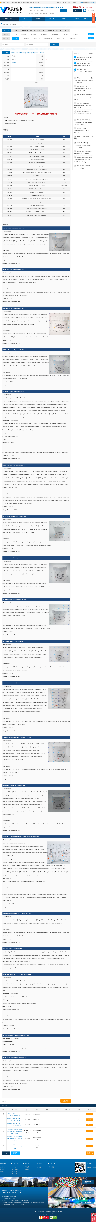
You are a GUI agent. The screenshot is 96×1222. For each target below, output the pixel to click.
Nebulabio (75, 34)
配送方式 (70, 2)
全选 (6, 1153)
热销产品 (14, 24)
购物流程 (2, 1167)
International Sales (27, 30)
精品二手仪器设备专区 (62, 30)
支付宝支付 (15, 1169)
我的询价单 (88, 10)
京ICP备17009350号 (48, 1214)
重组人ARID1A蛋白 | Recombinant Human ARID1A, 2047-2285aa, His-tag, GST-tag (83, 88)
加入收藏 (3, 2)
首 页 (25, 18)
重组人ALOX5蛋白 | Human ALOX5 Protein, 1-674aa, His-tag (82, 64)
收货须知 (27, 1169)
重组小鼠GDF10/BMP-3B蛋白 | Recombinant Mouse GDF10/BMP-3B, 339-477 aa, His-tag (83, 159)
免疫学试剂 (37, 38)
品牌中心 (51, 18)
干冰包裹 (27, 1167)
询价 (89, 1114)
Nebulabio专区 (50, 30)
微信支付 (14, 1171)
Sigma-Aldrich (55, 34)
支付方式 (64, 2)
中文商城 (37, 2)
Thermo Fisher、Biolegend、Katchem (44, 13)
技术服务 (64, 18)
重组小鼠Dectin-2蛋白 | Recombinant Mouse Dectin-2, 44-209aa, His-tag (82, 113)
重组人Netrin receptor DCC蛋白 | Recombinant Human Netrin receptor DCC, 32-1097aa (83, 80)
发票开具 (2, 1171)
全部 (15, 34)
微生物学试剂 (73, 38)
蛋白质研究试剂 (61, 38)
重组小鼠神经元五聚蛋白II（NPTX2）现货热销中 (82, 167)
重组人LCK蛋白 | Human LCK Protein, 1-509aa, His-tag (83, 58)
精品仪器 (23, 34)
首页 (4, 24)
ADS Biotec (44, 34)
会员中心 (77, 10)
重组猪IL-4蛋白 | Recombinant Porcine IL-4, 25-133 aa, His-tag (83, 152)
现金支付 (14, 1173)
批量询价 (65, 1101)
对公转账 (14, 1167)
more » (91, 53)
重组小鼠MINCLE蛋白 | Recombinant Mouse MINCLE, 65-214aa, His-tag (82, 105)
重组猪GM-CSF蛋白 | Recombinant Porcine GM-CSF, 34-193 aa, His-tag (83, 145)
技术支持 (39, 1167)
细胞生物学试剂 (48, 38)
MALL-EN (32, 2)
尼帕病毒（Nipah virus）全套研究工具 (83, 138)
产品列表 (16, 30)
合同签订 (2, 1169)
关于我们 (76, 18)
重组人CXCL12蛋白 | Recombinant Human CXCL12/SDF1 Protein (83, 71)
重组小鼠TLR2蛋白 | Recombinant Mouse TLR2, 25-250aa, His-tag (82, 130)
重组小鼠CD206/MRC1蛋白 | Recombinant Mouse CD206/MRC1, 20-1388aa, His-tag (83, 122)
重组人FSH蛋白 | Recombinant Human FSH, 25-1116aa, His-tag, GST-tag (83, 97)
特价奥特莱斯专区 (39, 30)
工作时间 (52, 1163)
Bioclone (66, 34)
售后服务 (40, 1163)
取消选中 (15, 1153)
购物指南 (59, 2)
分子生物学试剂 (25, 38)
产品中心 (38, 18)
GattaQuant (33, 34)
